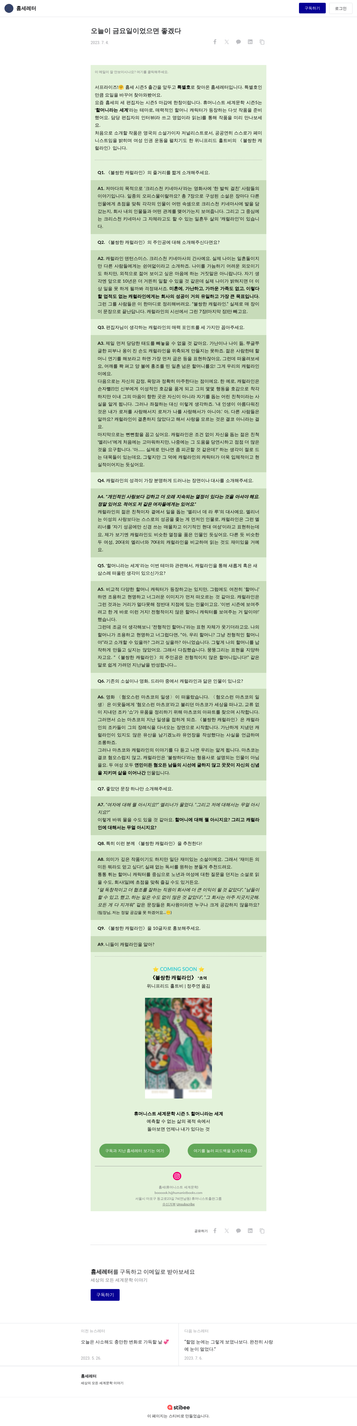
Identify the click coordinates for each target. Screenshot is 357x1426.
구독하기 (312, 8)
